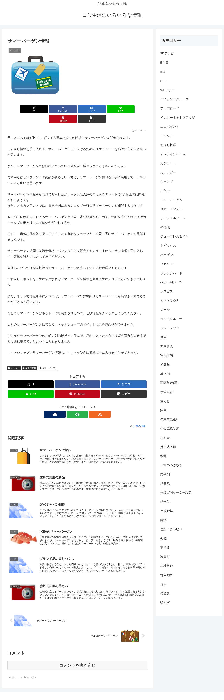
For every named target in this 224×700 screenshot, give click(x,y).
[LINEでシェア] (89, 109)
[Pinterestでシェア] (113, 109)
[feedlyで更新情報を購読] (77, 404)
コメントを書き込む (77, 658)
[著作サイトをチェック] (69, 404)
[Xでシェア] (18, 109)
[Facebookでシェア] (42, 109)
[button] (136, 109)
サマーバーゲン (48, 358)
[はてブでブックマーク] (65, 109)
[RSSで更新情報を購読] (85, 404)
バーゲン (14, 358)
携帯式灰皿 (29, 358)
